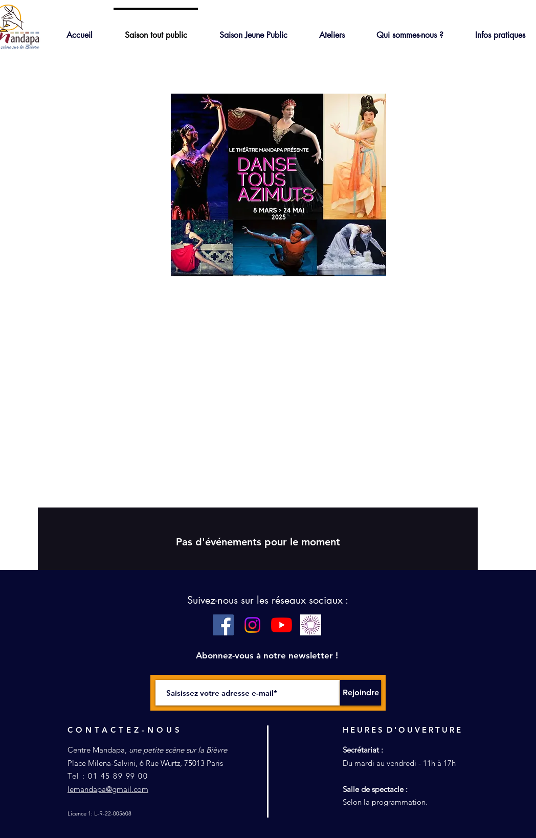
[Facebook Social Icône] (223, 624)
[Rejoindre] (360, 692)
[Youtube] (281, 624)
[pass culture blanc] (310, 624)
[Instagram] (252, 624)
